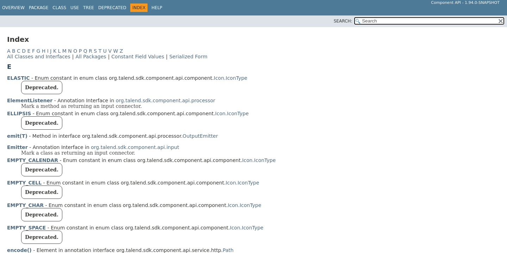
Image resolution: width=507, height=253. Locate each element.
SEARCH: (343, 21)
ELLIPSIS (19, 113)
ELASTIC (18, 78)
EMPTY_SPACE (26, 228)
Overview (13, 7)
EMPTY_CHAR (25, 205)
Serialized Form (188, 56)
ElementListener (29, 100)
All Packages (90, 56)
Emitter (17, 147)
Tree (88, 7)
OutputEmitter (200, 136)
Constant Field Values (137, 56)
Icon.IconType (230, 78)
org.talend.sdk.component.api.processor (165, 100)
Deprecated (112, 7)
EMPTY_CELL (24, 183)
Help (156, 7)
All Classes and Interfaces (38, 56)
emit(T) (17, 136)
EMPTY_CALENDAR (32, 160)
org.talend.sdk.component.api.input (135, 147)
